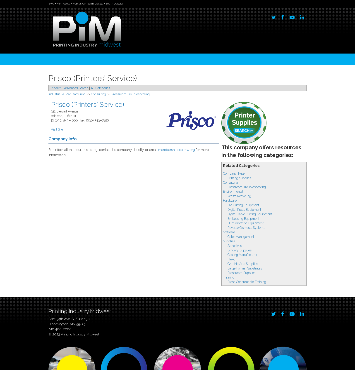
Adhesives (235, 246)
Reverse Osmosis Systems (246, 227)
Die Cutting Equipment (243, 205)
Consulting (230, 182)
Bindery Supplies (240, 250)
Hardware (230, 200)
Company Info (62, 138)
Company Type (234, 173)
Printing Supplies (239, 178)
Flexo (231, 259)
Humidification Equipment (246, 223)
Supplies (229, 241)
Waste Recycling (239, 196)
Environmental (233, 191)
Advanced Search (76, 88)
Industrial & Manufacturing (67, 94)
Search (57, 88)
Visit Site (57, 129)
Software (229, 232)
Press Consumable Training (247, 282)
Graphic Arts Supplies (243, 264)
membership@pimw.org (176, 150)
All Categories (100, 88)
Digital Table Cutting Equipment (250, 214)
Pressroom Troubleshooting (247, 187)
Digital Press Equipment (244, 209)
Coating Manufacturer (242, 255)
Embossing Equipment (243, 218)
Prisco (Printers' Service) (87, 104)
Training (228, 277)
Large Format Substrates (245, 268)
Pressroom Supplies (241, 273)
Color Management (241, 237)
